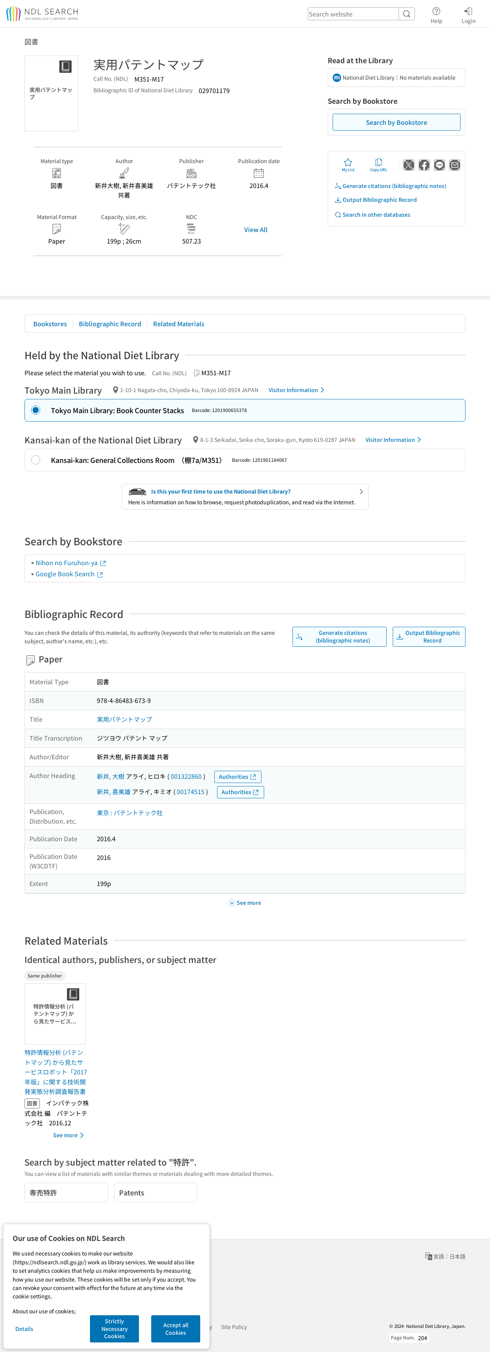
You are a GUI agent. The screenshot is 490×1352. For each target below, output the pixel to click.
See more (70, 1135)
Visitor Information (298, 389)
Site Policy (234, 1327)
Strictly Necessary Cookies (114, 1328)
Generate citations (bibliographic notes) (390, 186)
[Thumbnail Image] (56, 1014)
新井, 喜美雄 (114, 791)
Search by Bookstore (396, 122)
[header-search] (361, 13)
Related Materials (178, 323)
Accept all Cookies (175, 1328)
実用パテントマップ (124, 719)
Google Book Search (70, 573)
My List (348, 165)
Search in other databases (372, 215)
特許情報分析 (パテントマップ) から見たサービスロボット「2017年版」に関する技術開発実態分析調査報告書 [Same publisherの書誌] (55, 1072)
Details (24, 1328)
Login (469, 14)
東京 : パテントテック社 (130, 812)
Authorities (238, 777)
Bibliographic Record (110, 323)
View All (256, 229)
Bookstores (50, 323)
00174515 (190, 791)
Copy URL (378, 165)
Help (437, 14)
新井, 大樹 (110, 776)
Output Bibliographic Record (375, 200)
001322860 (186, 776)
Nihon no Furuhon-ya (71, 562)
